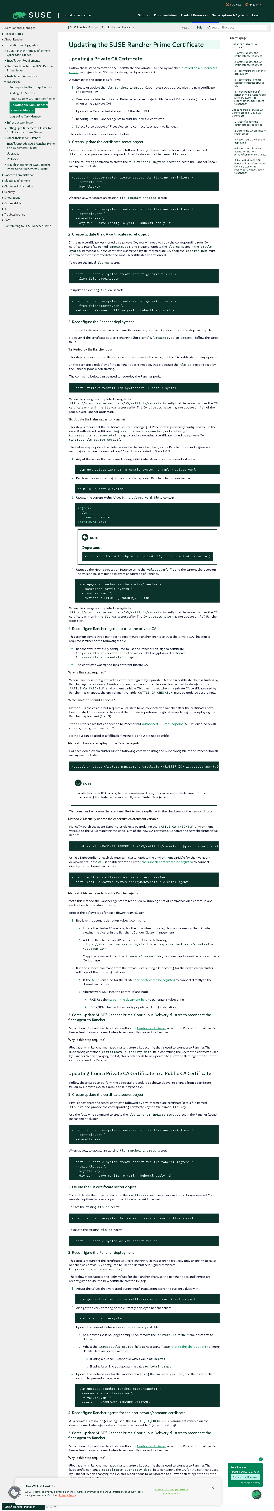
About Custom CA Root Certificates (32, 99)
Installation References (22, 76)
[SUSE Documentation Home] (65, 27)
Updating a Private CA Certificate (244, 45)
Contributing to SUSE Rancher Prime (27, 226)
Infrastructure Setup (20, 122)
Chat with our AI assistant (245, 1477)
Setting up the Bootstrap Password (32, 87)
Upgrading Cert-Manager (26, 116)
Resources (13, 82)
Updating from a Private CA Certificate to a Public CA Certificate (247, 112)
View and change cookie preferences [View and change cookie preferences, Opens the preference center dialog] (171, 1491)
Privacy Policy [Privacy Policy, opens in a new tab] (67, 1495)
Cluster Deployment (17, 180)
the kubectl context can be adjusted (167, 862)
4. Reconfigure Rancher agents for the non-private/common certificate (250, 151)
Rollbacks (13, 159)
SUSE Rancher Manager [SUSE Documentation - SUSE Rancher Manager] (84, 27)
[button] (15, 1492)
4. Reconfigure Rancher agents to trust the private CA (249, 82)
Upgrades (13, 153)
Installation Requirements (23, 60)
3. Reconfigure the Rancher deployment (250, 72)
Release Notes (13, 34)
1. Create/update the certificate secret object (248, 54)
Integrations (12, 197)
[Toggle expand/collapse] (2, 34)
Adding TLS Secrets (22, 93)
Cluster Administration (18, 186)
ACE (101, 862)
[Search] (239, 27)
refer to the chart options (189, 1346)
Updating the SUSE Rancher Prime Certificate (29, 107)
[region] (118, 1491)
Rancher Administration (19, 175)
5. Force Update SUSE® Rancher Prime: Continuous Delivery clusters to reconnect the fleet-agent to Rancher (250, 98)
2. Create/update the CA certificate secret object (248, 63)
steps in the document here (127, 999)
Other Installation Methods (24, 138)
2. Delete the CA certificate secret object (250, 132)
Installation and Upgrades (21, 45)
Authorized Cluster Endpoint (162, 724)
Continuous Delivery (151, 1028)
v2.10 (185, 27)
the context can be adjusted (155, 980)
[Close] (213, 1487)
